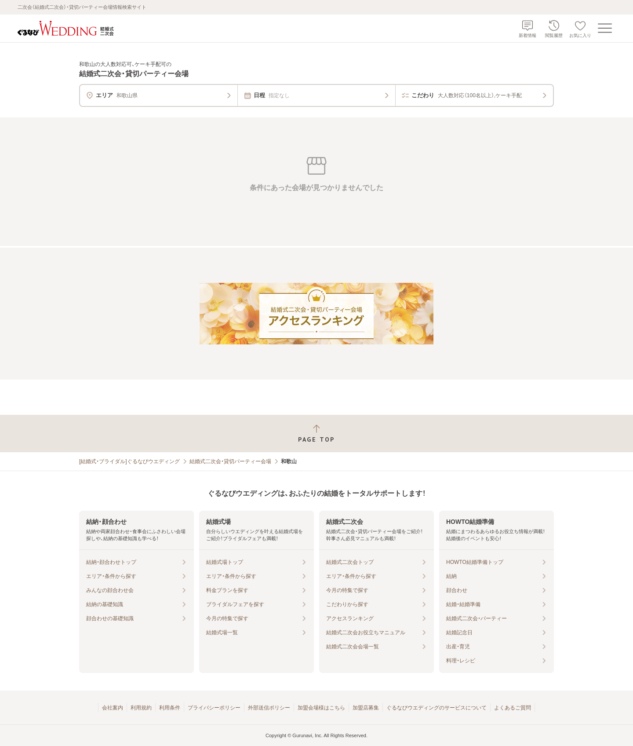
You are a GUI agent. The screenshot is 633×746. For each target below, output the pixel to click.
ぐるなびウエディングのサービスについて (436, 708)
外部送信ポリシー (269, 708)
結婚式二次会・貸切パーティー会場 (230, 461)
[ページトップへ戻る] (316, 433)
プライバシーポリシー (214, 708)
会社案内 (112, 708)
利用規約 (141, 708)
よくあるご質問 (512, 708)
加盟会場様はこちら (321, 708)
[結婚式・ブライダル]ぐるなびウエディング (129, 461)
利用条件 (169, 708)
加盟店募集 (366, 708)
